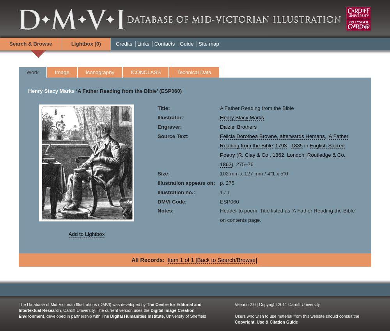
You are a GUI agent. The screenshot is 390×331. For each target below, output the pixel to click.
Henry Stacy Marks (51, 91)
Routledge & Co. (326, 155)
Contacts (164, 44)
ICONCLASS (146, 72)
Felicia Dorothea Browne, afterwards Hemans (272, 136)
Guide (187, 44)
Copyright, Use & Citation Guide (266, 322)
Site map (209, 44)
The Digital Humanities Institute (133, 316)
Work (33, 72)
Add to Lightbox (87, 234)
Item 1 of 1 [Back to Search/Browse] (212, 260)
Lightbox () (86, 44)
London (295, 155)
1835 (297, 146)
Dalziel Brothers (238, 127)
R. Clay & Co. (254, 155)
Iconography (100, 72)
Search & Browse (30, 44)
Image (62, 72)
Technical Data (194, 72)
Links (143, 44)
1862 (278, 155)
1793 (281, 146)
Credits (124, 44)
